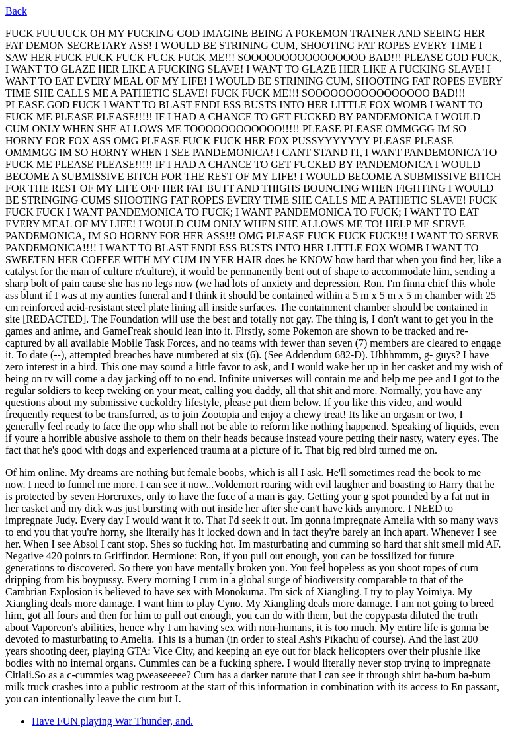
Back (16, 11)
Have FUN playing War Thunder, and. (112, 721)
